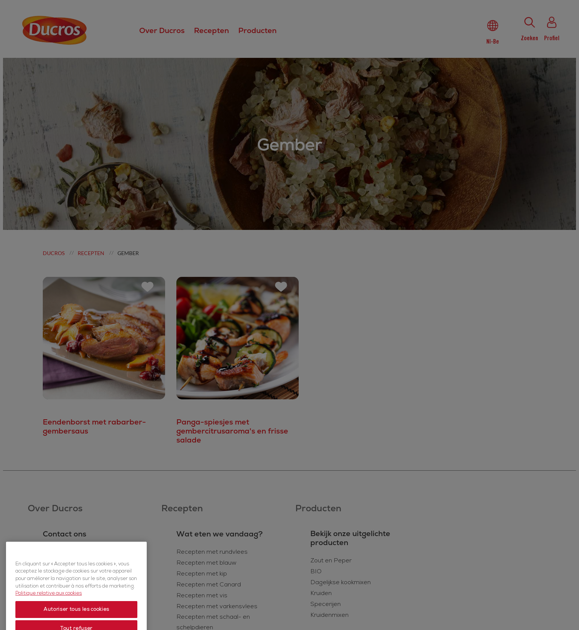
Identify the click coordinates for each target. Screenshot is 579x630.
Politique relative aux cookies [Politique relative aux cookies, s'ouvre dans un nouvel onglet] (48, 612)
